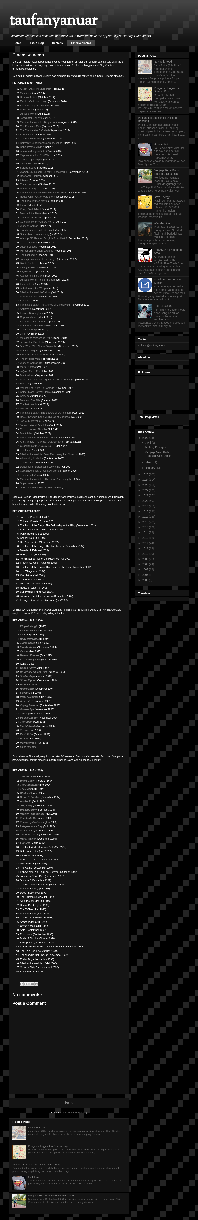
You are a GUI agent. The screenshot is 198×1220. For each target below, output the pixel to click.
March (149, 462)
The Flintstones (29, 784)
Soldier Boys (27, 676)
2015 (145, 527)
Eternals (24, 383)
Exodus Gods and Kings (33, 101)
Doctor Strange (28, 188)
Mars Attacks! (28, 838)
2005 (145, 580)
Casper (24, 651)
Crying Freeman (29, 705)
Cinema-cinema (81, 43)
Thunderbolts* (28, 475)
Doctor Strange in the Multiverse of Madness (45, 416)
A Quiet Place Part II (31, 371)
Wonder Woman (29, 225)
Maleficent (26, 93)
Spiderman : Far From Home (36, 325)
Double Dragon (29, 717)
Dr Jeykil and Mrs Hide (33, 672)
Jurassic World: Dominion (34, 425)
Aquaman (25, 308)
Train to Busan (163, 305)
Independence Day (31, 826)
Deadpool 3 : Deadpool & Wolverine (40, 466)
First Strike (26, 734)
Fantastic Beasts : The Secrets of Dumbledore (46, 412)
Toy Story (26, 805)
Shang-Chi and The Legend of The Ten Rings (45, 379)
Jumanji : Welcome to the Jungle (38, 259)
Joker (23, 333)
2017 (145, 516)
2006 (145, 574)
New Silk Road (36, 1127)
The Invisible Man (30, 358)
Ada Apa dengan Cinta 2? (34, 151)
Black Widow (27, 375)
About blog (36, 43)
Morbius (24, 408)
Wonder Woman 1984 (32, 362)
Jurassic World (28, 113)
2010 (145, 553)
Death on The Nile (30, 400)
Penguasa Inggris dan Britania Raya (48, 1146)
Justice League (28, 246)
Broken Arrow (28, 809)
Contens (57, 43)
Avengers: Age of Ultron (33, 105)
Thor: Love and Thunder (33, 429)
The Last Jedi (27, 255)
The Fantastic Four (30, 126)
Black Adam (26, 433)
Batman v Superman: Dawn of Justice (41, 142)
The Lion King (28, 329)
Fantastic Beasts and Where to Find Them (43, 192)
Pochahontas (28, 742)
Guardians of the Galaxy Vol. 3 (37, 445)
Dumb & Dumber (30, 797)
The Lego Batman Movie (34, 200)
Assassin (25, 701)
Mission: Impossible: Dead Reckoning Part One (46, 454)
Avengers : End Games (33, 321)
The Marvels (27, 462)
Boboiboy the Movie (31, 146)
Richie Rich (27, 688)
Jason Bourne (28, 163)
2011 (145, 548)
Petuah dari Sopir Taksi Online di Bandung (36, 1164)
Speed (24, 692)
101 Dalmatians (29, 834)
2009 (145, 559)
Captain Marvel (28, 317)
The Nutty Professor (32, 822)
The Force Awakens (31, 138)
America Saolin (29, 684)
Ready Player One (30, 267)
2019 (145, 506)
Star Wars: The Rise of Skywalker (39, 346)
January (150, 467)
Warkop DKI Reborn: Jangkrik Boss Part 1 (43, 171)
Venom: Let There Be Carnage (37, 387)
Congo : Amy (28, 667)
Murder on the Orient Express (36, 250)
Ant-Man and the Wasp (33, 288)
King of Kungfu (29, 626)
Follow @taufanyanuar (151, 345)
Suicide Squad (28, 167)
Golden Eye (27, 709)
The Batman (27, 404)
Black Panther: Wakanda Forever (38, 437)
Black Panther (28, 263)
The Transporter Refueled (34, 130)
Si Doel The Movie (30, 296)
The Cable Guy (29, 818)
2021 (145, 495)
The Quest (26, 721)
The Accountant (29, 184)
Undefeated (34, 1177)
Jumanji (25, 713)
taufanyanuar (53, 21)
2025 (145, 474)
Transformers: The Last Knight (37, 230)
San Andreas (27, 109)
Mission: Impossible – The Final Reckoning (44, 479)
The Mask (26, 789)
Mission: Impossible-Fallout (35, 292)
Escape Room (28, 313)
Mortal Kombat (28, 366)
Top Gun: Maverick (30, 421)
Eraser (24, 738)
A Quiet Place (27, 271)
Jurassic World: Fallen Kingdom (37, 279)
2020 (145, 500)
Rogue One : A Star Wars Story (37, 196)
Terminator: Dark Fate (32, 342)
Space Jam (26, 830)
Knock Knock (27, 134)
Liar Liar (25, 842)
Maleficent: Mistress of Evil (35, 337)
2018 (145, 511)
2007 (145, 569)
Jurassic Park (28, 776)
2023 (145, 485)
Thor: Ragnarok (29, 242)
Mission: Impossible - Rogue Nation (40, 122)
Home (17, 43)
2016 (145, 522)
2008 (145, 564)
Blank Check (27, 780)
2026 (145, 437)
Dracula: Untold (29, 97)
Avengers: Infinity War (32, 275)
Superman (26, 483)
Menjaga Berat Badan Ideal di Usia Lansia (51, 1195)
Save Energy (162, 197)
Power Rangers (29, 697)
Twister (24, 730)
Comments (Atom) (77, 1112)
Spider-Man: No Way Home (35, 391)
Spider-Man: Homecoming (34, 234)
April (148, 442)
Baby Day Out (28, 638)
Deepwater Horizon (31, 176)
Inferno (24, 180)
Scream (24, 396)
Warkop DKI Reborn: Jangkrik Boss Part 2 (43, 238)
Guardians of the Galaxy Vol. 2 (37, 221)
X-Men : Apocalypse (31, 159)
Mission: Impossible (32, 813)
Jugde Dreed (27, 642)
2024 (145, 479)
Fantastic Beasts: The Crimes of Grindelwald (45, 304)
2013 (145, 537)
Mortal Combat (29, 726)
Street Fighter (28, 680)
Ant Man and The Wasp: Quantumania (41, 441)
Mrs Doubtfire (28, 647)
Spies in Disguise (29, 350)
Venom (24, 300)
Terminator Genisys (31, 117)
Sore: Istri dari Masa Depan (35, 487)
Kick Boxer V (28, 630)
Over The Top (28, 746)
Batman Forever (30, 655)
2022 (145, 490)
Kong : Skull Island (30, 209)
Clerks (24, 793)
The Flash (25, 450)
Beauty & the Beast (31, 213)
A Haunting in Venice (31, 458)
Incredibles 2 (27, 284)
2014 (145, 532)
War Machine (162, 223)
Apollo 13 (26, 801)
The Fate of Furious (31, 217)
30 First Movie (38, 613)
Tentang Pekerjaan (156, 447)
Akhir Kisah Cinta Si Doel (34, 354)
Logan (23, 205)
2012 (145, 543)
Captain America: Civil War (35, 155)
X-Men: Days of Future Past (35, 88)
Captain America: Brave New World (40, 470)
